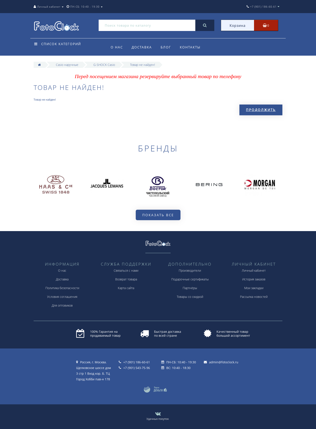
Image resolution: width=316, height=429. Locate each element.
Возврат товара (126, 279)
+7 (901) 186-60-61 (136, 362)
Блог (167, 47)
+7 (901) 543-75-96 (136, 368)
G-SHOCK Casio (104, 65)
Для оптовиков (62, 305)
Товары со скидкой (190, 297)
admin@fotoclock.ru (223, 362)
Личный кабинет (254, 270)
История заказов (253, 279)
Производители (190, 270)
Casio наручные (67, 65)
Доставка (142, 47)
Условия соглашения (62, 297)
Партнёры (190, 288)
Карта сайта (126, 288)
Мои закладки (253, 288)
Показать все (158, 215)
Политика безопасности (62, 288)
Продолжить (261, 110)
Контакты (192, 47)
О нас (117, 47)
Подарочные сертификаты (190, 279)
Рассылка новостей (254, 297)
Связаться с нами (126, 270)
